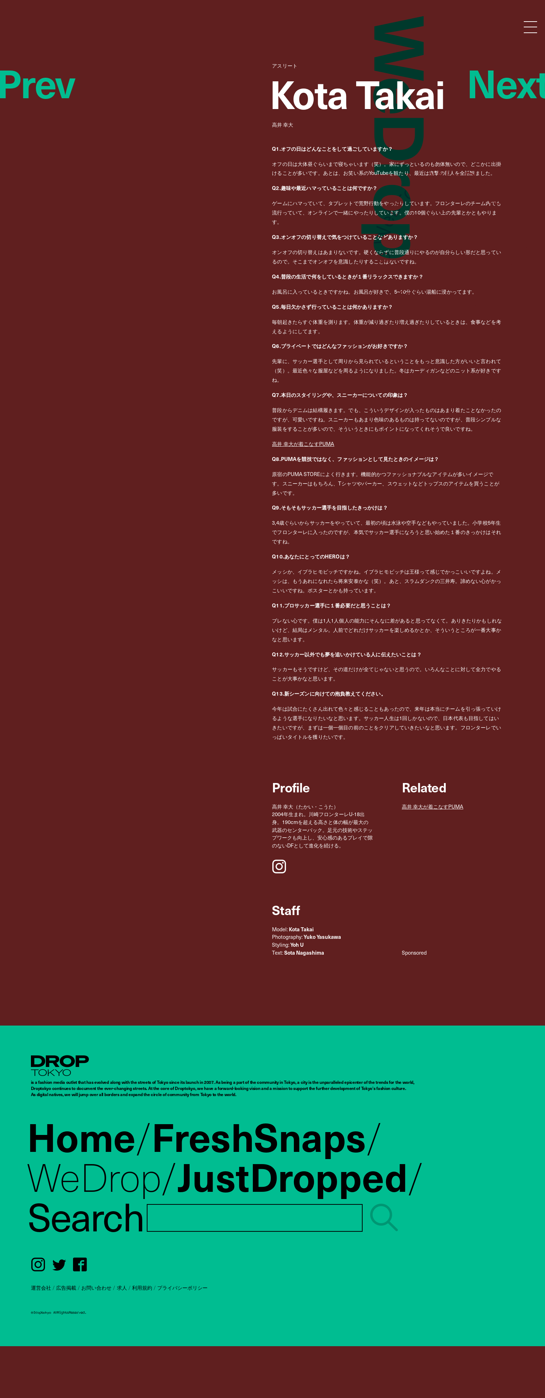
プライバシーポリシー (182, 1287)
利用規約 (142, 1287)
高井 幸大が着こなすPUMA (303, 443)
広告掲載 (66, 1287)
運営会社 (41, 1287)
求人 (122, 1287)
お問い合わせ (96, 1287)
